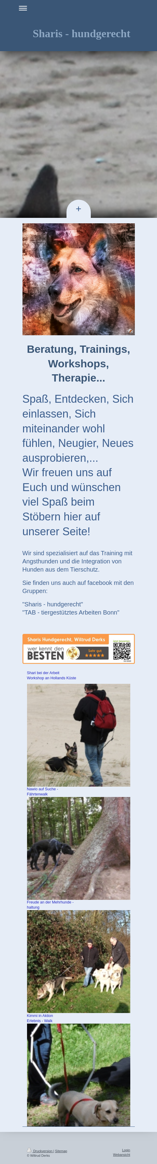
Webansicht (121, 1154)
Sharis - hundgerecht (81, 34)
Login (126, 1150)
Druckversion (40, 1151)
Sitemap (61, 1151)
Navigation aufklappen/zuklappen (78, 8)
